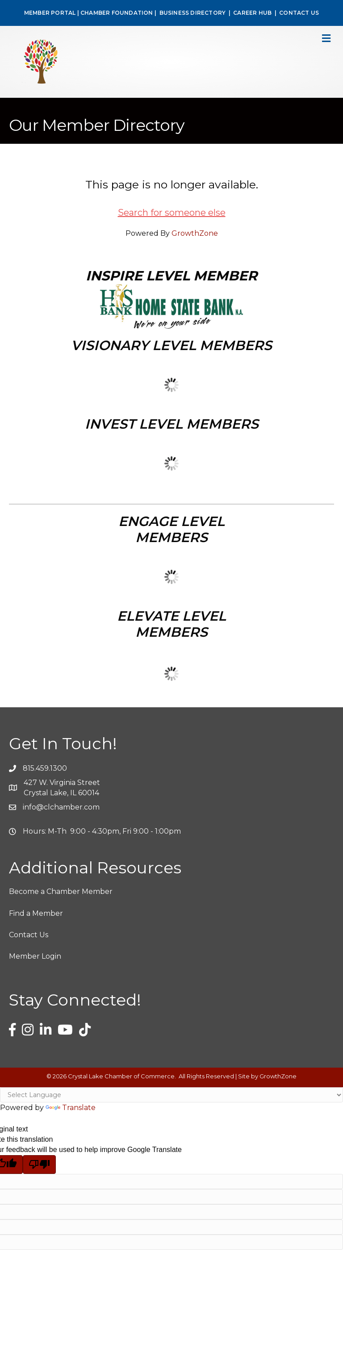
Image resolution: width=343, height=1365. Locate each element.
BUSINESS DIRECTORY (192, 12)
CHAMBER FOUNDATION (116, 12)
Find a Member (36, 913)
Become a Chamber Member (61, 891)
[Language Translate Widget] (171, 1094)
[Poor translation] (39, 1164)
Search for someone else (172, 212)
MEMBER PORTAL (50, 12)
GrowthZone (195, 233)
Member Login (35, 956)
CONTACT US (299, 12)
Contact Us (28, 935)
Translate (71, 1107)
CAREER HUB (252, 12)
